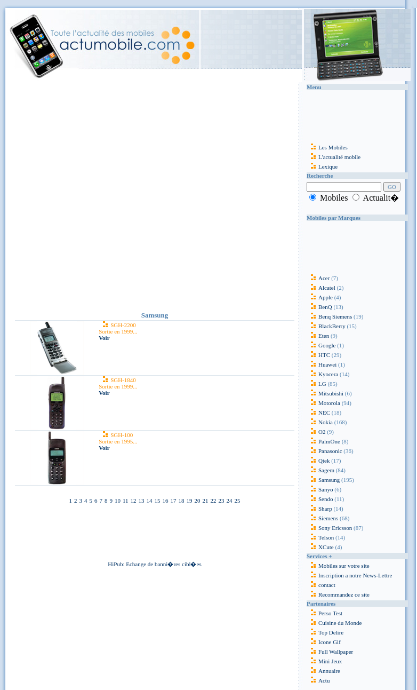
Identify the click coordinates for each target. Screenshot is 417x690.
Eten (318, 335)
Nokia (320, 422)
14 (150, 500)
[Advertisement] (101, 194)
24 (229, 500)
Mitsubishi (325, 393)
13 (142, 500)
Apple (320, 297)
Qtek (318, 460)
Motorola (323, 403)
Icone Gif (329, 642)
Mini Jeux (330, 661)
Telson (320, 537)
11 (126, 500)
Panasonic (324, 451)
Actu (324, 680)
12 (134, 500)
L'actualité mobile (333, 157)
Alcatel (321, 287)
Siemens (322, 518)
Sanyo (320, 489)
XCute (320, 547)
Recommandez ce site (338, 594)
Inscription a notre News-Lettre (349, 575)
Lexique (322, 166)
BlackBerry (326, 326)
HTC (318, 355)
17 (174, 500)
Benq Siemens (329, 316)
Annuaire (329, 671)
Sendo (320, 499)
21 (205, 500)
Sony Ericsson (329, 528)
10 (118, 500)
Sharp (319, 508)
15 (158, 500)
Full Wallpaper (335, 651)
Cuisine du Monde (340, 623)
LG (316, 383)
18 (182, 500)
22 (213, 500)
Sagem (320, 470)
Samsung (323, 480)
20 (198, 500)
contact (321, 585)
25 (237, 500)
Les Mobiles (327, 147)
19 (190, 500)
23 (221, 500)
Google (321, 345)
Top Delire (330, 632)
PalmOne (323, 441)
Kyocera (322, 374)
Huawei (322, 364)
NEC (318, 412)
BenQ (319, 307)
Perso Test (330, 613)
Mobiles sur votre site (338, 565)
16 (166, 500)
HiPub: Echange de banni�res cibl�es (154, 564)
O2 (316, 432)
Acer (318, 278)
